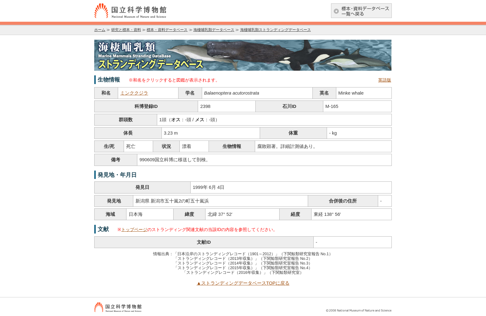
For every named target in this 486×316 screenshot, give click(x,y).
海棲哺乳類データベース (213, 30)
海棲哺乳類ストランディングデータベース (275, 30)
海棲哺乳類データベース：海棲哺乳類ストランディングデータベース (243, 55)
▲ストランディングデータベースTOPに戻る (243, 283)
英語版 (384, 80)
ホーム (99, 30)
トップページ (134, 229)
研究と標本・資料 (126, 30)
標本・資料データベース (167, 30)
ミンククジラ (134, 93)
